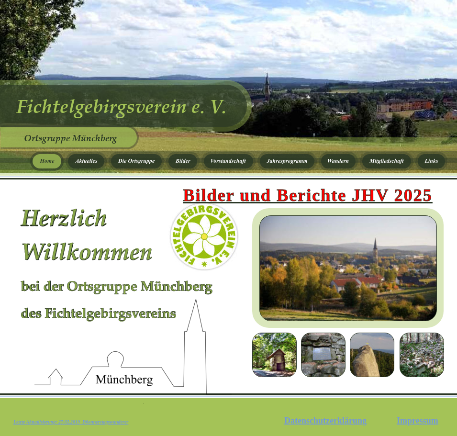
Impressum (417, 420)
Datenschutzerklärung (325, 420)
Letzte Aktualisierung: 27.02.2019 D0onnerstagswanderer (70, 422)
